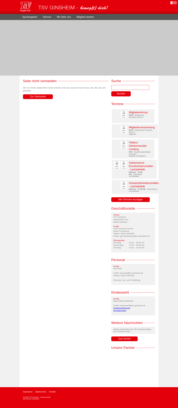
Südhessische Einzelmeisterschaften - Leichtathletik (141, 166)
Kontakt (52, 392)
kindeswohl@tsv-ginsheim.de (132, 306)
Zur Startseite (38, 96)
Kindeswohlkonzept (121, 308)
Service (47, 17)
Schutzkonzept (119, 311)
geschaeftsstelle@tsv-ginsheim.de (135, 236)
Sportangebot (29, 17)
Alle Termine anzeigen (130, 199)
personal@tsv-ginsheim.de (131, 273)
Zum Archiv (124, 338)
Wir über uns (64, 17)
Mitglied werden (85, 17)
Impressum (28, 392)
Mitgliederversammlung (142, 127)
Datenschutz (40, 392)
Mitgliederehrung (138, 112)
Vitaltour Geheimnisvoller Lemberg (138, 146)
